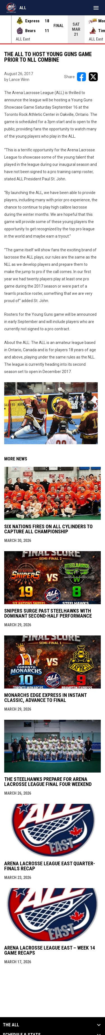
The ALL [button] (11, 1025)
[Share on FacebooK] (81, 76)
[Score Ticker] (52, 29)
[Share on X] (93, 76)
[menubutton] (96, 7)
